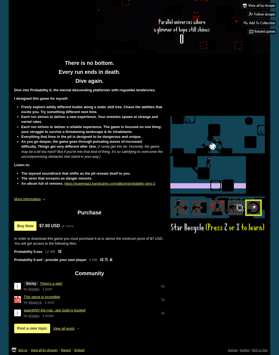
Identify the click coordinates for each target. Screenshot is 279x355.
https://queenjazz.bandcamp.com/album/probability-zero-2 (109, 183)
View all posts (63, 328)
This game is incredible (42, 297)
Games (233, 350)
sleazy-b (34, 302)
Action (245, 350)
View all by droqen (44, 350)
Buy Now (25, 226)
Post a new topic (32, 328)
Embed (79, 350)
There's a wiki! (51, 283)
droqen (33, 289)
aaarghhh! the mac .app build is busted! (55, 310)
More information (30, 199)
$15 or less (260, 350)
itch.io (22, 350)
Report (66, 350)
